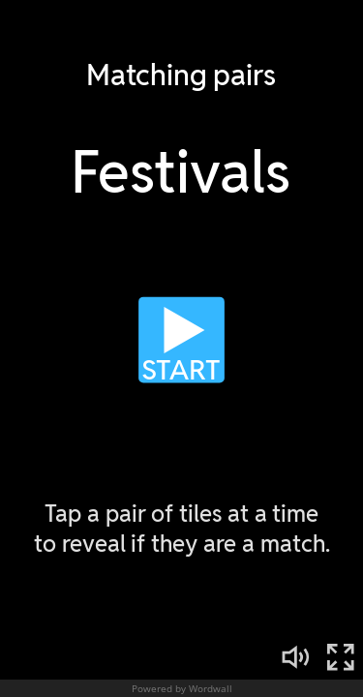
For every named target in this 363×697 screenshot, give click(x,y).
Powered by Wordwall (182, 688)
